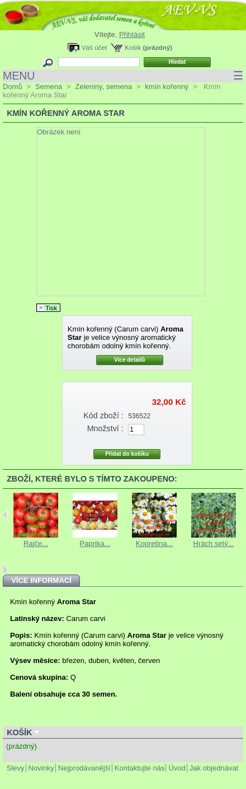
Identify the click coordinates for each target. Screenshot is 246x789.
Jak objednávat (214, 768)
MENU (123, 75)
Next (5, 569)
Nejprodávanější (84, 768)
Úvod (176, 768)
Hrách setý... (213, 543)
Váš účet (94, 47)
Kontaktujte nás (140, 768)
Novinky (41, 768)
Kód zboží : (103, 415)
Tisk (51, 307)
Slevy (16, 768)
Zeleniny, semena (103, 86)
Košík (133, 47)
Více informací (41, 580)
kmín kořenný (166, 86)
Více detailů (129, 360)
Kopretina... (154, 543)
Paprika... (95, 543)
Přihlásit (132, 34)
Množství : (105, 428)
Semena (48, 86)
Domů (12, 86)
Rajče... (35, 543)
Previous (5, 515)
